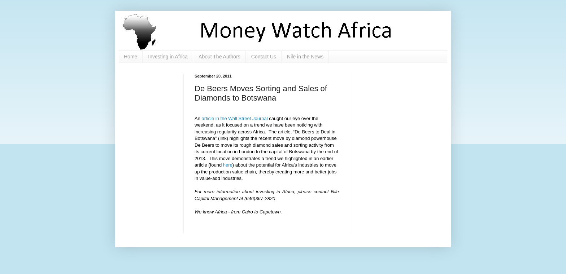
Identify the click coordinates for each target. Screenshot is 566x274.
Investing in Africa (168, 56)
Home (130, 56)
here (227, 165)
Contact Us (263, 56)
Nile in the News (305, 56)
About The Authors (219, 56)
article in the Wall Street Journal (235, 118)
